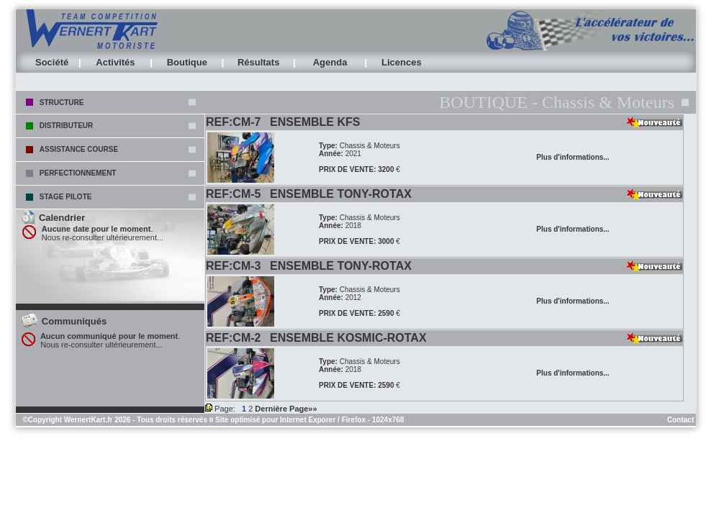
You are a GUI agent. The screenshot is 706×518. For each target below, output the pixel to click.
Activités (115, 62)
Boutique (187, 62)
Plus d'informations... (572, 157)
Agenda (330, 62)
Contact (680, 420)
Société (51, 62)
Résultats (258, 62)
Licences (401, 62)
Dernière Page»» (286, 408)
